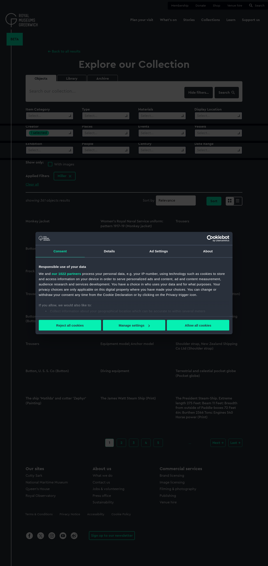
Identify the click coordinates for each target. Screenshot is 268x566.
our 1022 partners (66, 273)
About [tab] (208, 251)
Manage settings (134, 325)
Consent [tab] (60, 251)
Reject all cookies (70, 325)
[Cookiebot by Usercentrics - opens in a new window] (210, 238)
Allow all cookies (198, 325)
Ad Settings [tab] (158, 251)
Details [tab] (109, 251)
